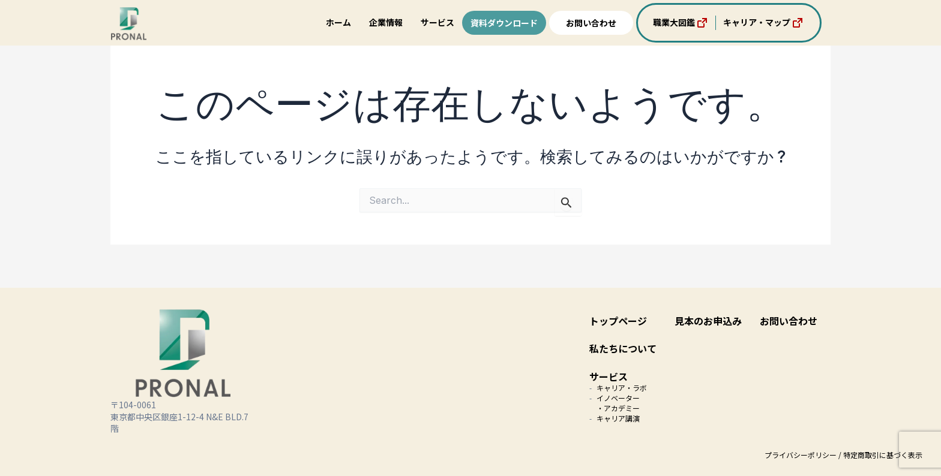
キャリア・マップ (764, 23)
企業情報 (386, 22)
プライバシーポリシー (801, 455)
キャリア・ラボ (622, 387)
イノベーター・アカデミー (618, 403)
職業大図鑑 (681, 23)
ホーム (338, 22)
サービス (437, 22)
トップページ (618, 321)
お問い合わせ (591, 23)
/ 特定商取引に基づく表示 (880, 455)
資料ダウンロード (504, 23)
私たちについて (623, 348)
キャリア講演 (618, 418)
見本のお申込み (708, 321)
